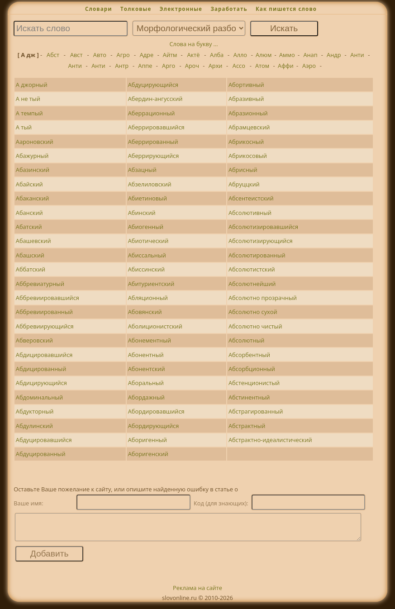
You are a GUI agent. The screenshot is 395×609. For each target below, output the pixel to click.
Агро (123, 55)
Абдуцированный (41, 454)
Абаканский (32, 198)
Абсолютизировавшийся (263, 227)
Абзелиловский (149, 184)
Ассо (239, 66)
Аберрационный (151, 113)
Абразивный (246, 99)
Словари (98, 8)
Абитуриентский (151, 284)
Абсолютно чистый (255, 326)
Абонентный (146, 355)
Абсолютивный (249, 213)
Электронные (181, 8)
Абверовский (34, 340)
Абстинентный (249, 397)
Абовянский (145, 312)
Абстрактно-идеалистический (270, 440)
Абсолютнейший (252, 284)
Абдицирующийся (41, 383)
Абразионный (248, 113)
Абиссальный (147, 255)
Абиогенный (145, 227)
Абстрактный (247, 426)
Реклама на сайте (197, 593)
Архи (216, 66)
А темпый (29, 113)
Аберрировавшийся (156, 127)
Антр (121, 66)
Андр (334, 55)
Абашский (30, 255)
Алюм (263, 55)
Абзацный (142, 170)
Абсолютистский (251, 269)
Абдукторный (35, 411)
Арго (168, 66)
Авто (99, 55)
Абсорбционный (251, 369)
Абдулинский (34, 426)
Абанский (29, 213)
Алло (240, 55)
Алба (217, 55)
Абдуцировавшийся (44, 440)
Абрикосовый (247, 156)
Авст (76, 55)
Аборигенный (147, 440)
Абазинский (32, 170)
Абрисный (242, 170)
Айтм (170, 55)
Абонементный (149, 340)
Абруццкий (244, 184)
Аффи (286, 66)
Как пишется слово (286, 8)
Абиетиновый (147, 198)
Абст (53, 55)
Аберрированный (153, 142)
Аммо (287, 55)
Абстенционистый (254, 383)
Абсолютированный (257, 255)
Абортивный (246, 85)
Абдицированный (41, 369)
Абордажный (146, 397)
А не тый (28, 99)
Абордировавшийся (156, 411)
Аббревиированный (44, 312)
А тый (24, 127)
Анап (310, 55)
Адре (146, 55)
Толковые (136, 8)
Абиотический (148, 241)
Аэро (309, 66)
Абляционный (148, 298)
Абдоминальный (39, 397)
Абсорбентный (249, 355)
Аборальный (146, 383)
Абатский (29, 227)
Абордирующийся (153, 426)
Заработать (228, 8)
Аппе (145, 66)
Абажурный (32, 156)
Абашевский (33, 241)
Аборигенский (148, 454)
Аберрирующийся (153, 156)
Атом (262, 66)
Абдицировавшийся (44, 355)
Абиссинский (146, 269)
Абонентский (146, 369)
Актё (193, 55)
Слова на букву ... (194, 44)
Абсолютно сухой (252, 312)
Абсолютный (246, 340)
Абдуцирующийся (153, 85)
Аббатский (30, 269)
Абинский (142, 213)
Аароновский (34, 142)
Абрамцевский (249, 127)
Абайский (29, 184)
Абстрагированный (255, 411)
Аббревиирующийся (45, 326)
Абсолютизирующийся (260, 241)
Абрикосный (246, 142)
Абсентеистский (251, 198)
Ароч (192, 66)
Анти (357, 55)
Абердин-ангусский (155, 99)
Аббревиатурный (40, 284)
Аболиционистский (155, 326)
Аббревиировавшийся (47, 298)
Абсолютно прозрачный (262, 298)
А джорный (32, 85)
